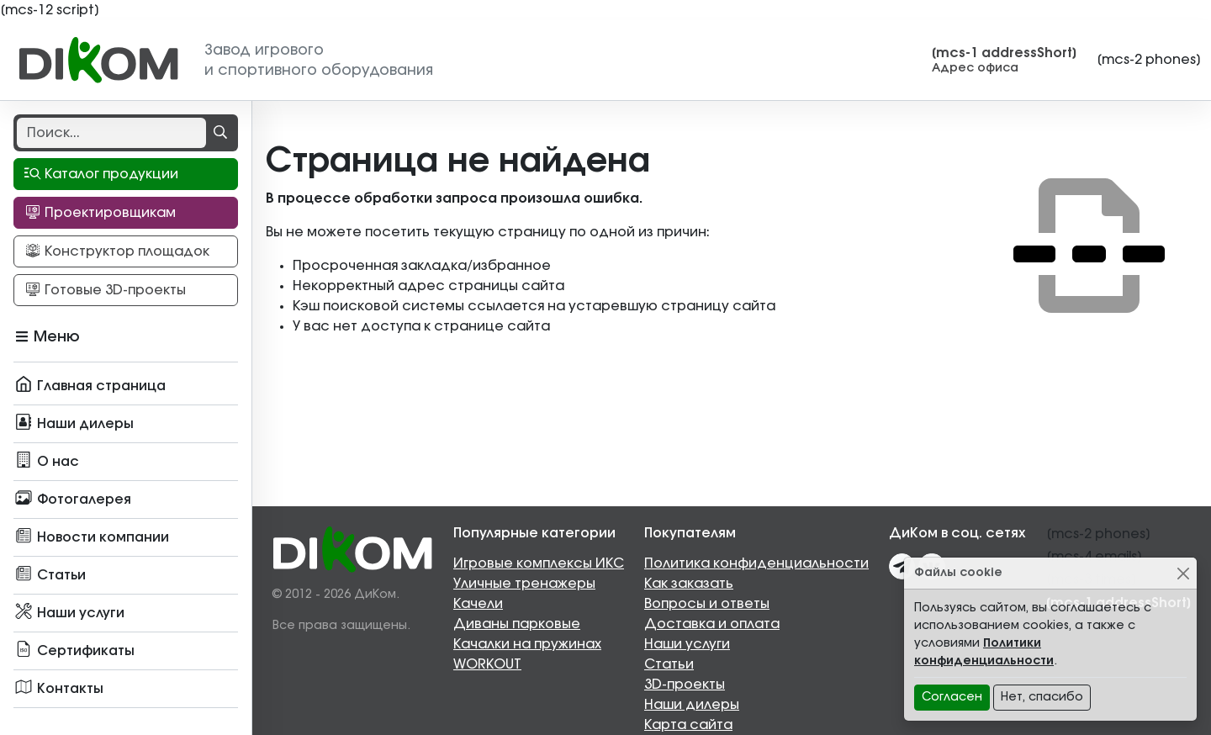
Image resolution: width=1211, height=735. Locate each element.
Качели (478, 604)
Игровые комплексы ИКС (538, 563)
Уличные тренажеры (524, 583)
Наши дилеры (691, 704)
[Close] (1183, 573)
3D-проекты (684, 684)
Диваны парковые (516, 624)
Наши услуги (687, 644)
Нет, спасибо (1042, 697)
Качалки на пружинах (527, 644)
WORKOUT (487, 664)
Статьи (669, 664)
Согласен (952, 697)
